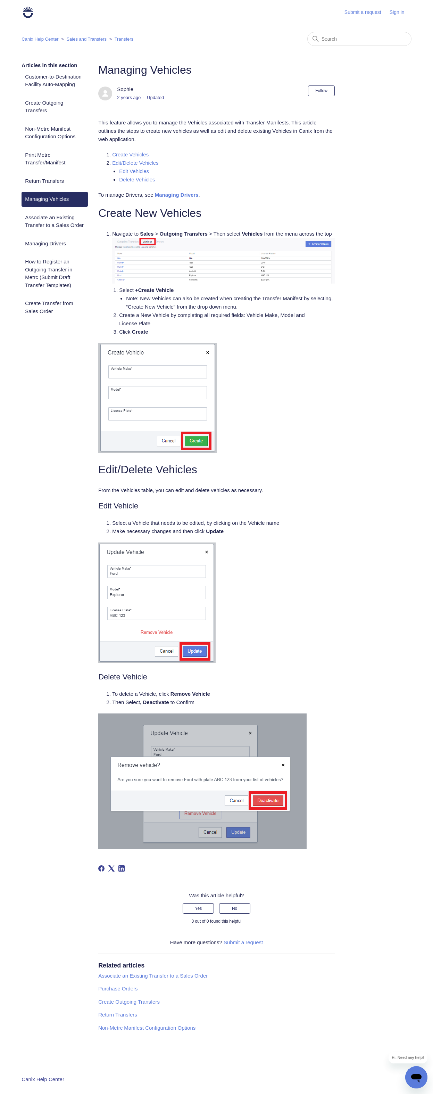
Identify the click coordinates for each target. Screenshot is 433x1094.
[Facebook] (101, 868)
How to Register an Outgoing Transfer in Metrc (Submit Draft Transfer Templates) (48, 273)
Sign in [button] (397, 12)
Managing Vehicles (47, 199)
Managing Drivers (45, 243)
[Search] (359, 39)
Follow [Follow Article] (321, 90)
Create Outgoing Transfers (44, 107)
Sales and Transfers (86, 39)
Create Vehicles (130, 154)
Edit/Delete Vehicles (135, 163)
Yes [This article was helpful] (198, 908)
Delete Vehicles (137, 179)
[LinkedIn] (121, 868)
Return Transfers (44, 181)
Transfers (124, 39)
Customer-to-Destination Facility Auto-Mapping (53, 81)
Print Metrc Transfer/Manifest (45, 159)
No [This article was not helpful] (234, 908)
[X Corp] (111, 868)
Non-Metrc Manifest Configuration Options (50, 133)
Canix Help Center (40, 39)
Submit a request (362, 12)
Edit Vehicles (134, 171)
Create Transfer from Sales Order (49, 307)
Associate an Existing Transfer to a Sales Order (54, 221)
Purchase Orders (118, 988)
